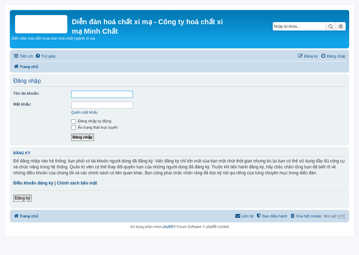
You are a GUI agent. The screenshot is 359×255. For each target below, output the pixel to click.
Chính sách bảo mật (77, 183)
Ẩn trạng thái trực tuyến (94, 127)
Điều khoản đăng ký (33, 183)
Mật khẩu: (22, 104)
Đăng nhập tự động (91, 121)
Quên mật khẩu (84, 112)
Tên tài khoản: (26, 93)
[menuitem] (45, 56)
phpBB (168, 227)
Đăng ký (22, 198)
